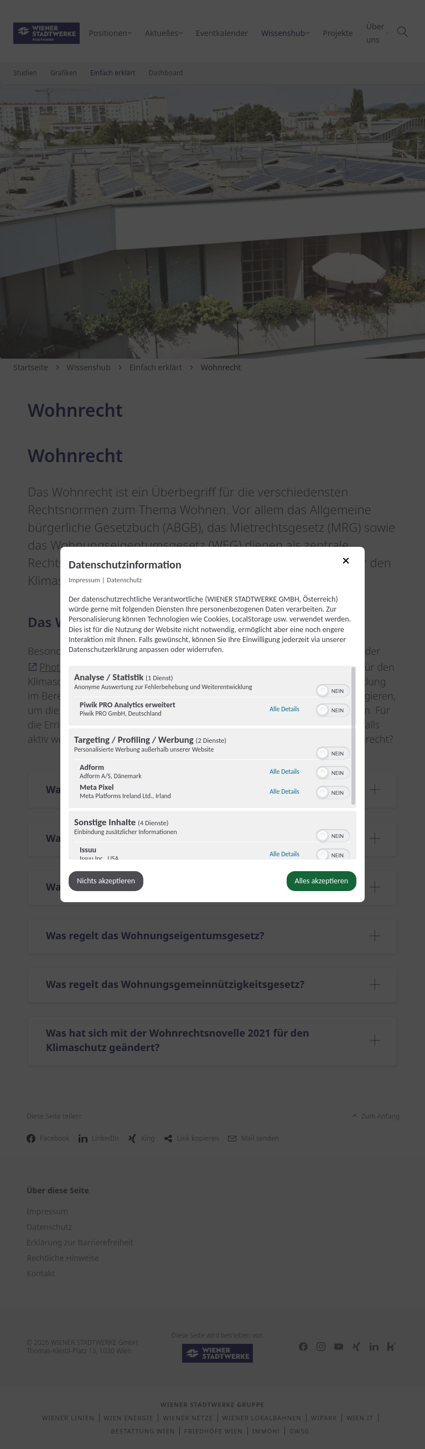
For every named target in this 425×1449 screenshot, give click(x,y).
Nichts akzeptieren (106, 881)
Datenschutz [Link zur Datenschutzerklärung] (124, 580)
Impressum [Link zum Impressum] (84, 580)
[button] (323, 691)
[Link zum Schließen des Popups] (349, 564)
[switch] (333, 689)
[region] (212, 763)
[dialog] (212, 724)
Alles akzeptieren (321, 881)
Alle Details (284, 707)
